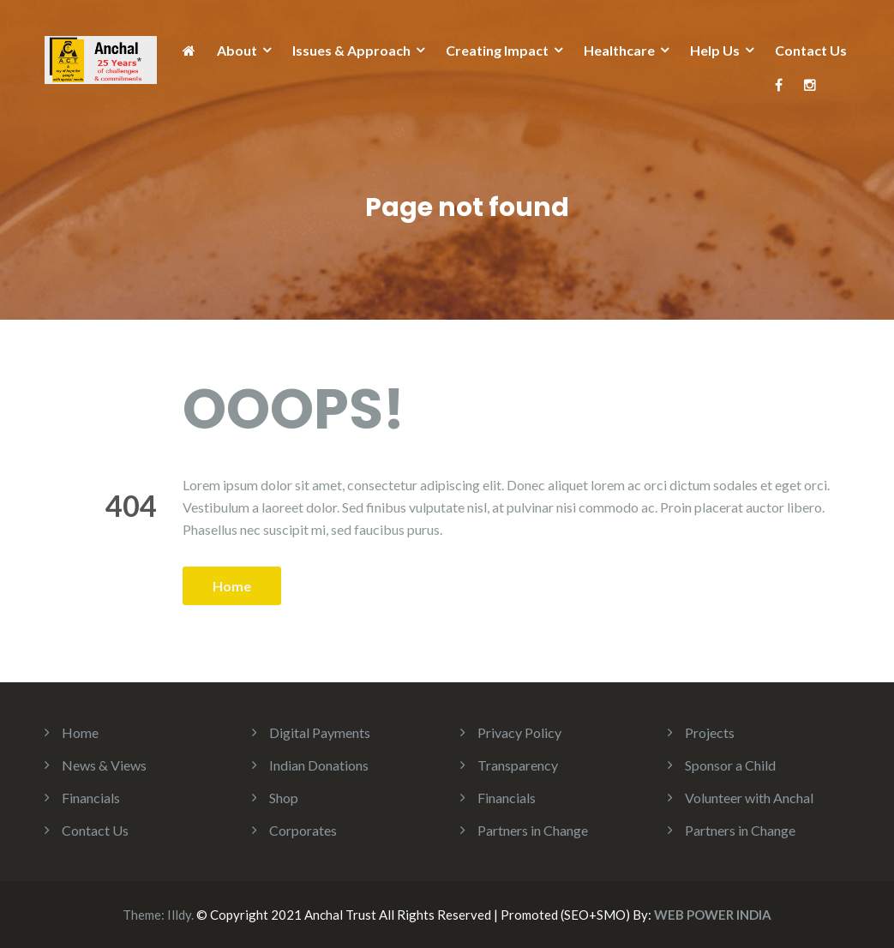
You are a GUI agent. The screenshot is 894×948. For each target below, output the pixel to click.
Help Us (715, 50)
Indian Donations (319, 765)
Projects (710, 732)
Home (232, 586)
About (237, 50)
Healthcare (619, 50)
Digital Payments (319, 732)
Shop (283, 797)
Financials (91, 797)
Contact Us (811, 50)
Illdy (179, 914)
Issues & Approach (351, 50)
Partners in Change (532, 830)
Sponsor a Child (730, 765)
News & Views (104, 765)
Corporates (303, 830)
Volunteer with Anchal (749, 797)
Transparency (517, 765)
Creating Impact (497, 50)
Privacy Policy (519, 732)
